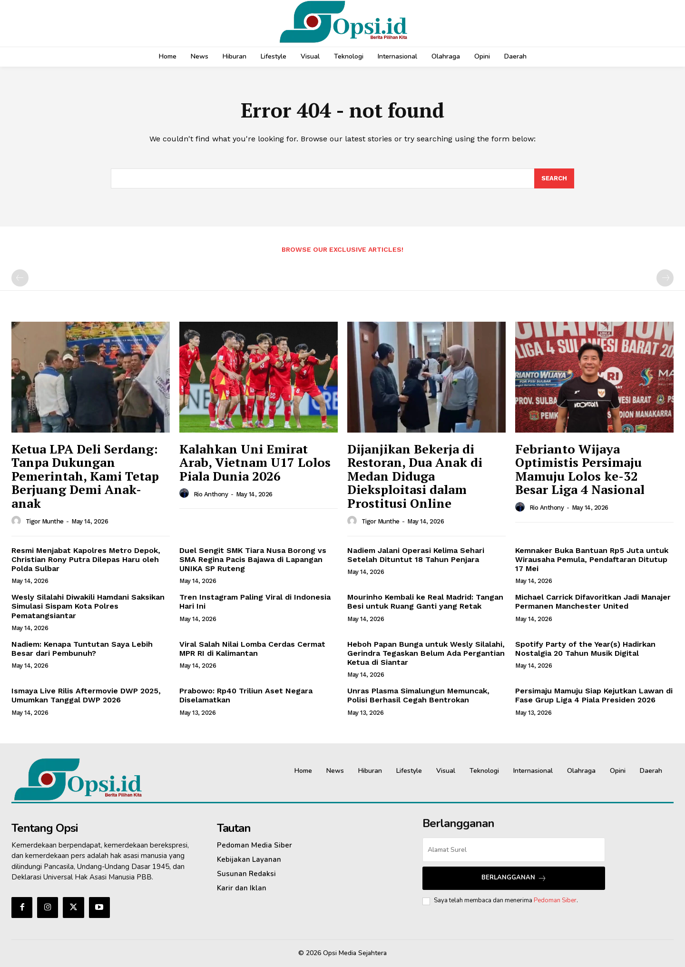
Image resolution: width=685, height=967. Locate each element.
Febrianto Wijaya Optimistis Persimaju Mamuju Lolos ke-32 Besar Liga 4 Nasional (580, 469)
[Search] (554, 178)
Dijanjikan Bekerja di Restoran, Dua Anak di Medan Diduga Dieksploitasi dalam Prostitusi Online (414, 476)
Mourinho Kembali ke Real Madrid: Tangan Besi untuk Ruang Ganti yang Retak (425, 601)
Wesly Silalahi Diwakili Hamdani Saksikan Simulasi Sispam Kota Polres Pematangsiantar (88, 606)
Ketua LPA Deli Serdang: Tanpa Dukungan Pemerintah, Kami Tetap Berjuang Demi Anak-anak (85, 476)
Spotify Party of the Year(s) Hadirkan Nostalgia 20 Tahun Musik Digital (585, 649)
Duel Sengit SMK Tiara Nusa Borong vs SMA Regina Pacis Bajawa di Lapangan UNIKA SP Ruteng (252, 559)
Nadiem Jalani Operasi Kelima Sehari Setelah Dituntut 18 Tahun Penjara (415, 555)
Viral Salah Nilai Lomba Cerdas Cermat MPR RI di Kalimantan (252, 649)
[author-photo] (17, 521)
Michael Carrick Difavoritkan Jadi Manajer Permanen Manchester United (593, 601)
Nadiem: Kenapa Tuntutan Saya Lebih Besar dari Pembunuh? (82, 649)
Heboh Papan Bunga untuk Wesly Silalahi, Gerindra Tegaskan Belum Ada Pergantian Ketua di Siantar (426, 653)
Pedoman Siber (555, 900)
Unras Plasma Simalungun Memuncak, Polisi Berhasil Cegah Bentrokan (418, 695)
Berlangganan (514, 877)
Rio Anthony (211, 494)
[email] (513, 850)
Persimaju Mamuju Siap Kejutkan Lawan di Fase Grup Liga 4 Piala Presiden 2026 (594, 695)
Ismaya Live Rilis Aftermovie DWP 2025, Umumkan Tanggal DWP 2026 (86, 695)
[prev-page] (20, 277)
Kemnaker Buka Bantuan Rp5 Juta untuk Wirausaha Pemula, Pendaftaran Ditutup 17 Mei (591, 559)
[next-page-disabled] (665, 277)
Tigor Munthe (45, 521)
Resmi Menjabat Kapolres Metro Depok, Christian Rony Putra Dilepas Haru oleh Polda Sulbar (85, 559)
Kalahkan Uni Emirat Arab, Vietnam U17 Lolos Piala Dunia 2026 (255, 462)
